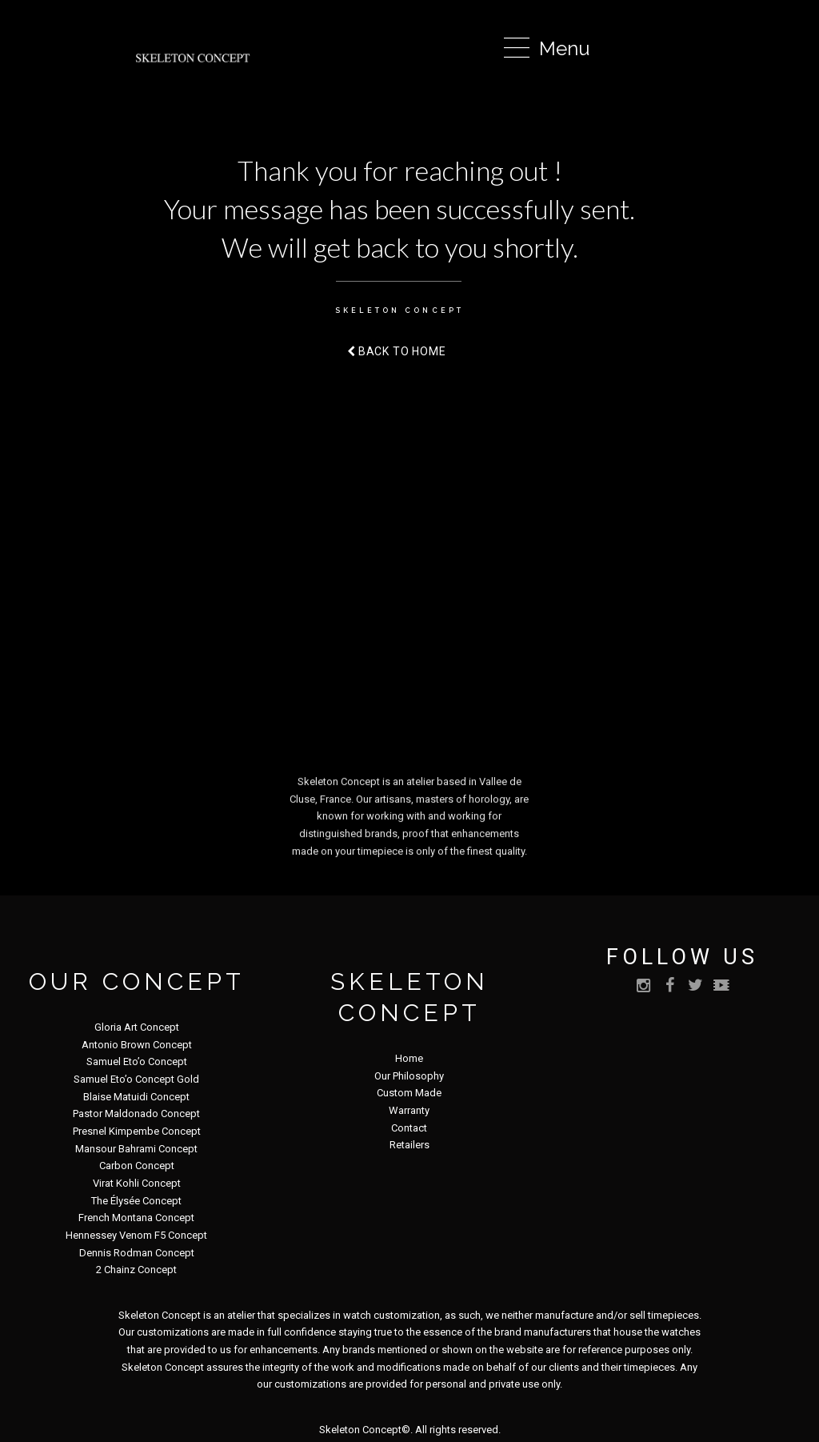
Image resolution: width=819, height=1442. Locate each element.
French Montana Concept (136, 1218)
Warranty (409, 1110)
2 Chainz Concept (136, 1270)
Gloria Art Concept (136, 1027)
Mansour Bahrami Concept (136, 1149)
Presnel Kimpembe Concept (137, 1131)
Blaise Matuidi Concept (136, 1097)
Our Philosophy (409, 1076)
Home (409, 1058)
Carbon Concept (136, 1166)
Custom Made (409, 1093)
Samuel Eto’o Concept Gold (136, 1079)
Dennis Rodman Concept (136, 1253)
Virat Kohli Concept (137, 1183)
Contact (409, 1128)
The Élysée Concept (136, 1201)
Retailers (409, 1145)
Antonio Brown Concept (137, 1045)
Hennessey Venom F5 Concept (136, 1235)
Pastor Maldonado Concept (136, 1114)
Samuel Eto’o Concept (136, 1061)
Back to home (396, 351)
